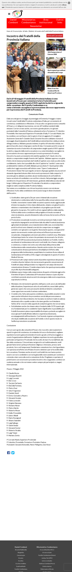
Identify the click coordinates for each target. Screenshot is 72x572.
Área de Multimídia (21, 550)
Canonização (21, 555)
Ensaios (20, 558)
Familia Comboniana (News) (47, 555)
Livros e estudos (47, 561)
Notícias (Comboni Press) (47, 563)
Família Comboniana (21, 569)
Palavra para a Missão (47, 569)
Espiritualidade (20, 566)
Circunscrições (17, 31)
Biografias (21, 552)
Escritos (20, 561)
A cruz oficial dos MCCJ (47, 550)
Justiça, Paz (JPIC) (47, 558)
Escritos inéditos (21, 563)
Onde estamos (47, 566)
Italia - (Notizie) (29, 31)
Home (9, 31)
